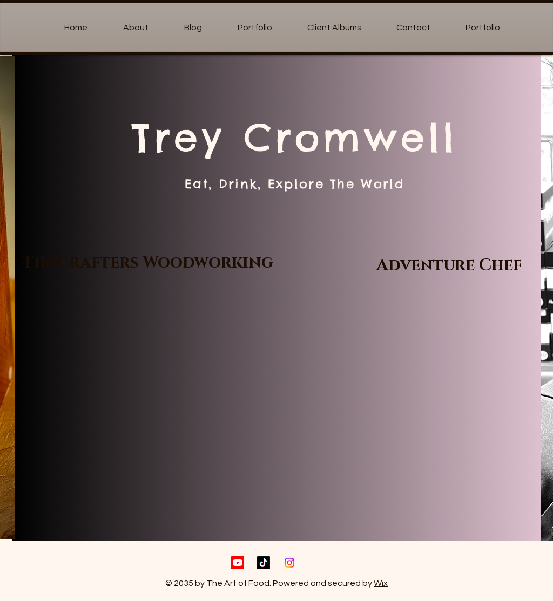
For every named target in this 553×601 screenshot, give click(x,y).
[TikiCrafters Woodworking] (148, 262)
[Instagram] (289, 562)
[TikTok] (263, 562)
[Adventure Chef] (449, 265)
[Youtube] (237, 562)
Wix (381, 583)
